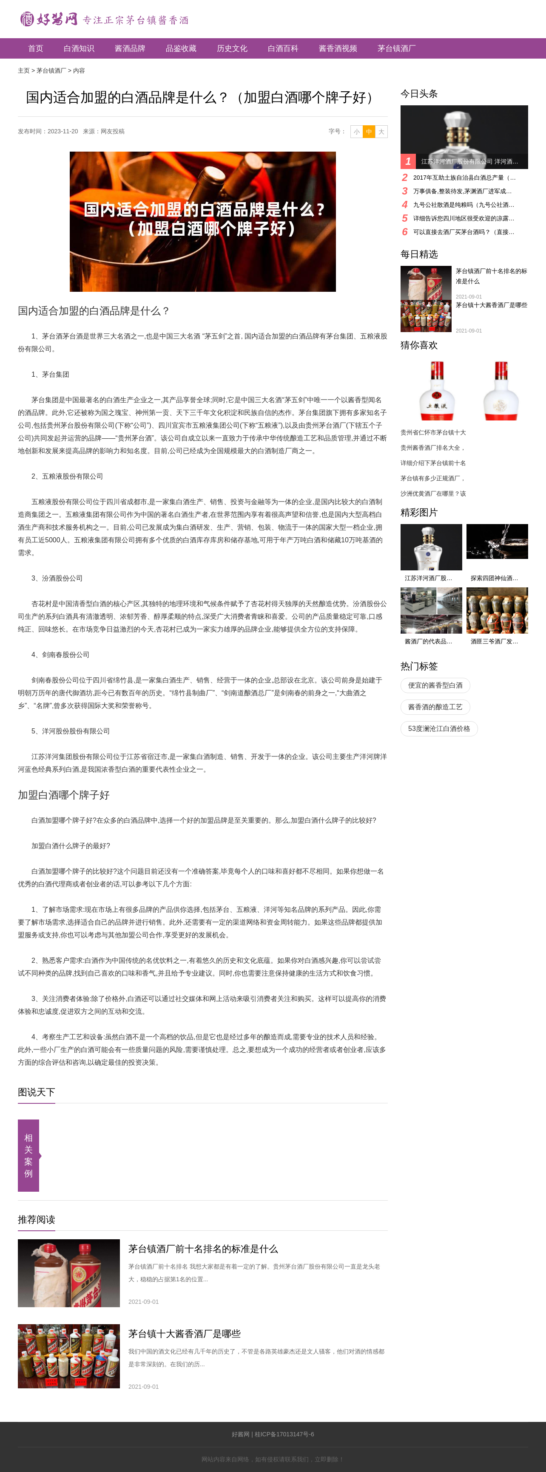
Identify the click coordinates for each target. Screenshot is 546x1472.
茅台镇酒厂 (397, 48)
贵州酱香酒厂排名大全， (433, 447)
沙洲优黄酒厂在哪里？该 (433, 493)
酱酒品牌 (130, 48)
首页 (35, 48)
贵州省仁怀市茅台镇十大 (433, 432)
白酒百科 (283, 48)
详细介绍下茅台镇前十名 (433, 463)
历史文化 (232, 48)
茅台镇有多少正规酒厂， (433, 478)
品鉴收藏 (181, 48)
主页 (24, 70)
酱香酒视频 (338, 48)
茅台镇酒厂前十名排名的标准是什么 (203, 1249)
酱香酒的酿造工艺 (435, 707)
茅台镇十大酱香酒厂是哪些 (184, 1333)
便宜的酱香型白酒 (435, 685)
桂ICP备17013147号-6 (284, 1434)
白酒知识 (79, 48)
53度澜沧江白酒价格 (439, 728)
